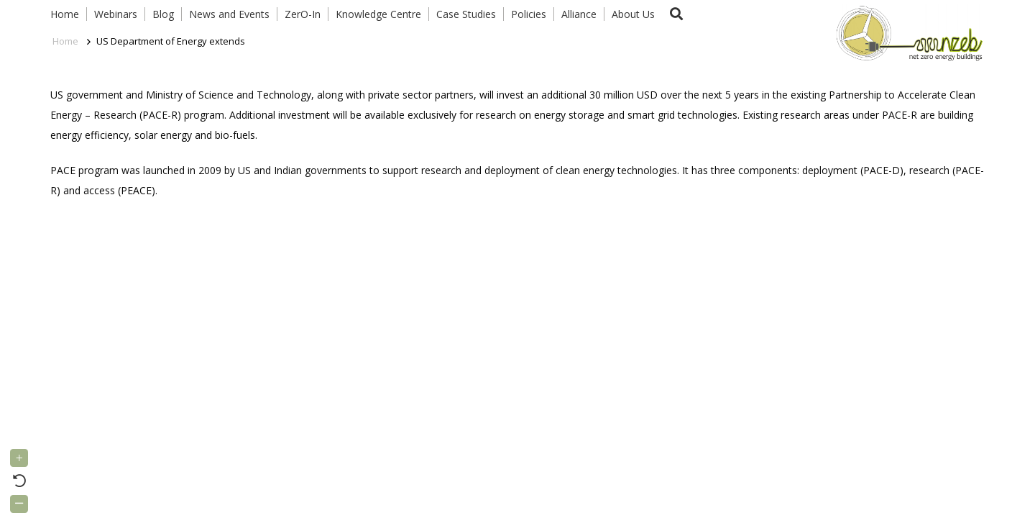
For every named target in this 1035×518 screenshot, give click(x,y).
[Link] (906, 32)
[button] (676, 14)
